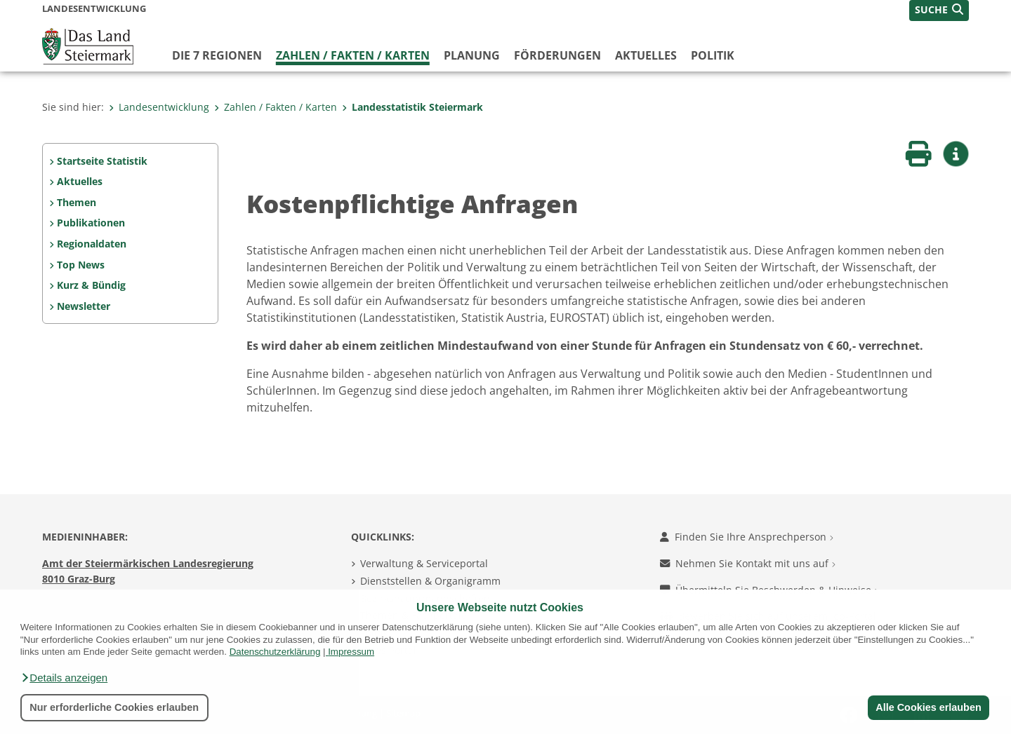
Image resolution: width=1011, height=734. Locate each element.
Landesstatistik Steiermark (412, 107)
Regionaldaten (91, 243)
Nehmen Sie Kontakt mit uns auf (747, 563)
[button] (63, 678)
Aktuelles (646, 55)
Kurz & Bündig (91, 285)
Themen (76, 202)
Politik (712, 55)
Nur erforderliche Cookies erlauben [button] (114, 707)
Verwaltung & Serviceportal (424, 563)
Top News (81, 264)
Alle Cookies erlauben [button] (928, 707)
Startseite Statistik (102, 161)
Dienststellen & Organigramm (430, 580)
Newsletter (83, 306)
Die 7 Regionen (217, 55)
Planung (472, 55)
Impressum (351, 651)
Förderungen (557, 55)
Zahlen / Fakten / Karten (353, 55)
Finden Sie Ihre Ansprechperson (746, 536)
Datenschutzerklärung (275, 651)
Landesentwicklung (159, 107)
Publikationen (91, 222)
